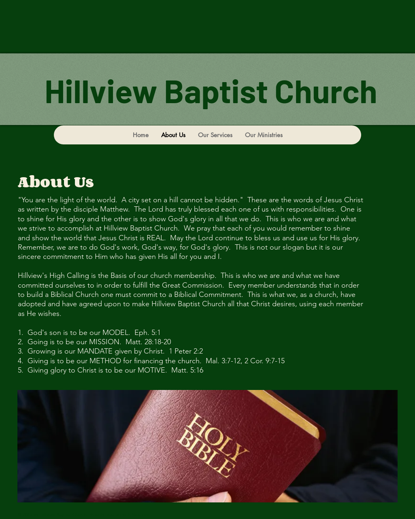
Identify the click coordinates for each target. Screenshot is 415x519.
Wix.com (140, 514)
